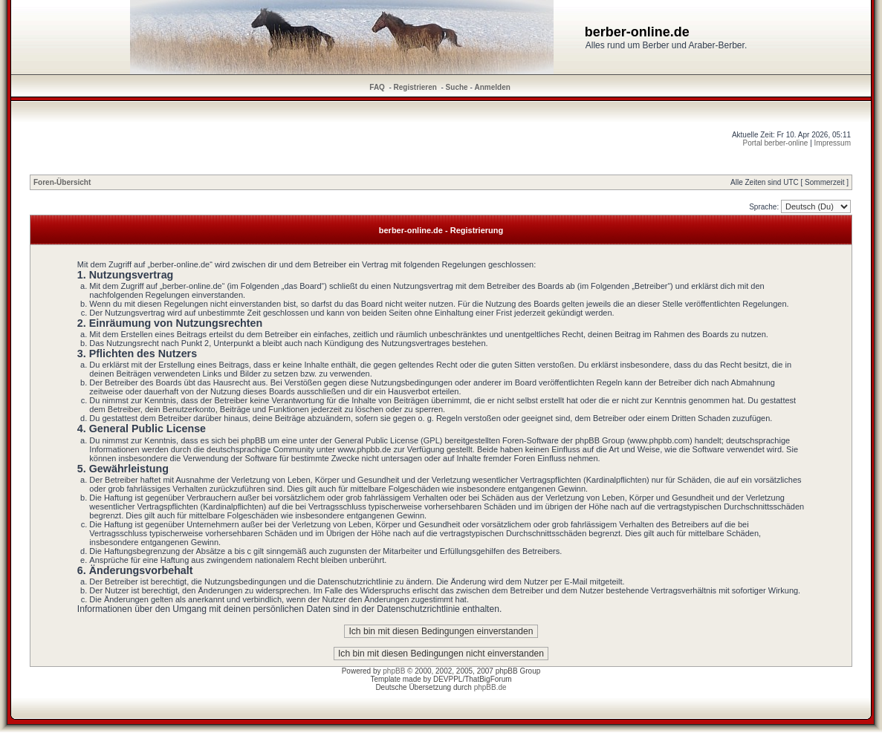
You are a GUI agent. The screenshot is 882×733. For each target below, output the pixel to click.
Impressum (832, 143)
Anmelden (492, 87)
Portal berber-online (775, 143)
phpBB (394, 671)
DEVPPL (447, 679)
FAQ (377, 87)
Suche (457, 87)
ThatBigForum (487, 679)
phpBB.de (490, 687)
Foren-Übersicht (62, 182)
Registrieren (415, 87)
